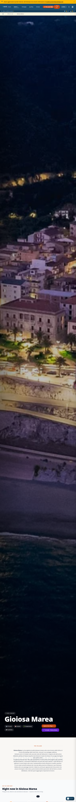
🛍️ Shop (31, 7)
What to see (10, 14)
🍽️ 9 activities (9, 729)
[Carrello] (69, 7)
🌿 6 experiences (28, 726)
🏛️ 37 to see (9, 726)
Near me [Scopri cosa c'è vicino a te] (56, 6)
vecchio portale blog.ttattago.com (54, 2)
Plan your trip (48, 7)
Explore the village (48, 726)
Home (9, 7)
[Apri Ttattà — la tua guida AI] (70, 798)
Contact (38, 7)
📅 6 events (17, 726)
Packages (24, 7)
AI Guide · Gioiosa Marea (50, 730)
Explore (16, 6)
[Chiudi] (74, 2)
